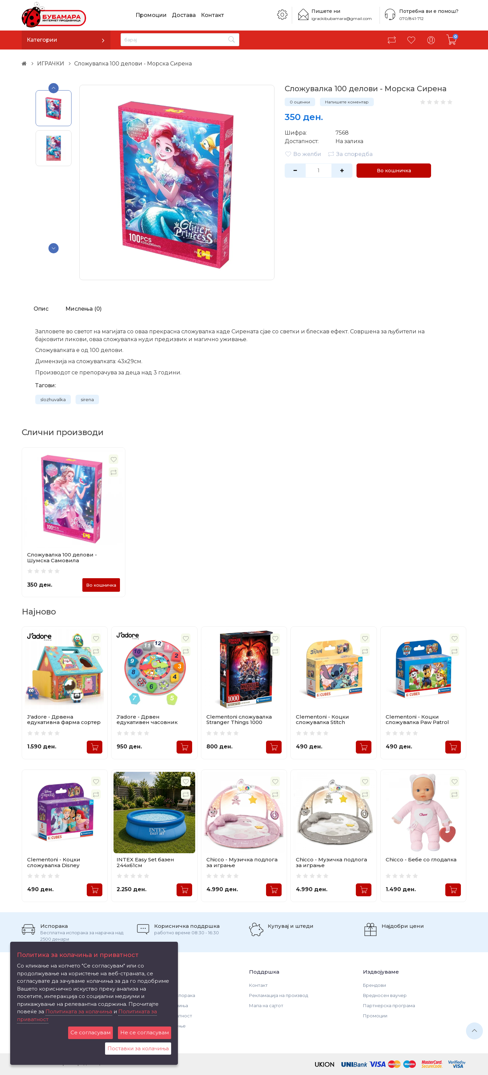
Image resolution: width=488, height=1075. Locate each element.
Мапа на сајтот (266, 1005)
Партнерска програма (389, 1005)
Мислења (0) (83, 309)
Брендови (374, 985)
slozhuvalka (53, 399)
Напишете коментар (347, 101)
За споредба (350, 154)
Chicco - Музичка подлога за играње (242, 862)
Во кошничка (394, 171)
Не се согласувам (144, 1032)
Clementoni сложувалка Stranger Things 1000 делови (239, 722)
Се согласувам (90, 1032)
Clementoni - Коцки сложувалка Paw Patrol (417, 720)
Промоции (151, 15)
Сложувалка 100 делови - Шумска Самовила (62, 557)
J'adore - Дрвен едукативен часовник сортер (147, 722)
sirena (87, 399)
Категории (42, 40)
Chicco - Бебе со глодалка (421, 859)
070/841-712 (411, 18)
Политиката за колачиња (78, 1011)
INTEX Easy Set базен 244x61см (145, 862)
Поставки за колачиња (138, 1048)
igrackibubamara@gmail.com (341, 18)
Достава (184, 15)
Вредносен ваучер (385, 995)
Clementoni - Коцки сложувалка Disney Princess (53, 865)
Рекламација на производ (278, 995)
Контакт (212, 15)
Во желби (303, 154)
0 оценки (300, 101)
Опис (41, 309)
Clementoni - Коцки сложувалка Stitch (322, 720)
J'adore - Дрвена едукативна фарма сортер (64, 720)
